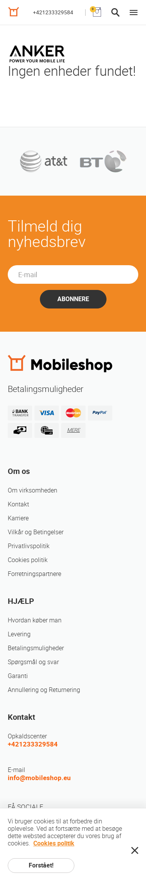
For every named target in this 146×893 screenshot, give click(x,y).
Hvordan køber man (35, 620)
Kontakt (18, 504)
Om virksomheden (32, 490)
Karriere (18, 518)
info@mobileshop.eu (39, 778)
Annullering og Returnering (44, 690)
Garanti (18, 676)
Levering (19, 634)
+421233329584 (53, 12)
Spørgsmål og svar (33, 662)
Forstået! (41, 865)
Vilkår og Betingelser (36, 532)
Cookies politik (28, 560)
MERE (73, 430)
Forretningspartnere (34, 574)
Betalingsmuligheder (36, 648)
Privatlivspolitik (29, 546)
